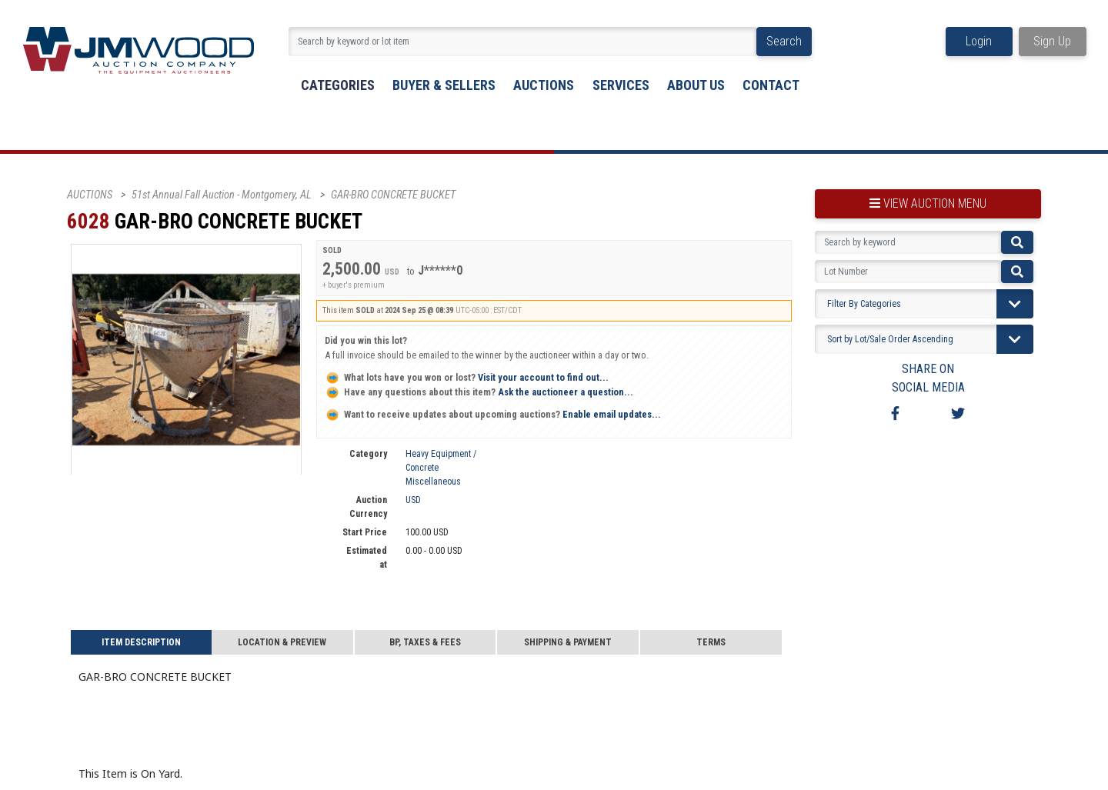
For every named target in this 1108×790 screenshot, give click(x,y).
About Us (696, 85)
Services (620, 85)
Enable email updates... (493, 414)
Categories (338, 85)
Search (784, 41)
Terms (711, 642)
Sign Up (1052, 41)
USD (413, 500)
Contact (771, 85)
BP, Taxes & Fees (425, 642)
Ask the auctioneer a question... (479, 392)
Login (979, 41)
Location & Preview (282, 642)
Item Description (141, 642)
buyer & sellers (444, 85)
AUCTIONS (89, 195)
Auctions (543, 85)
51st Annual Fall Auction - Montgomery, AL (222, 195)
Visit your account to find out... (467, 377)
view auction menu (927, 203)
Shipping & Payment (568, 642)
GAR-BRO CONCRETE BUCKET (393, 195)
